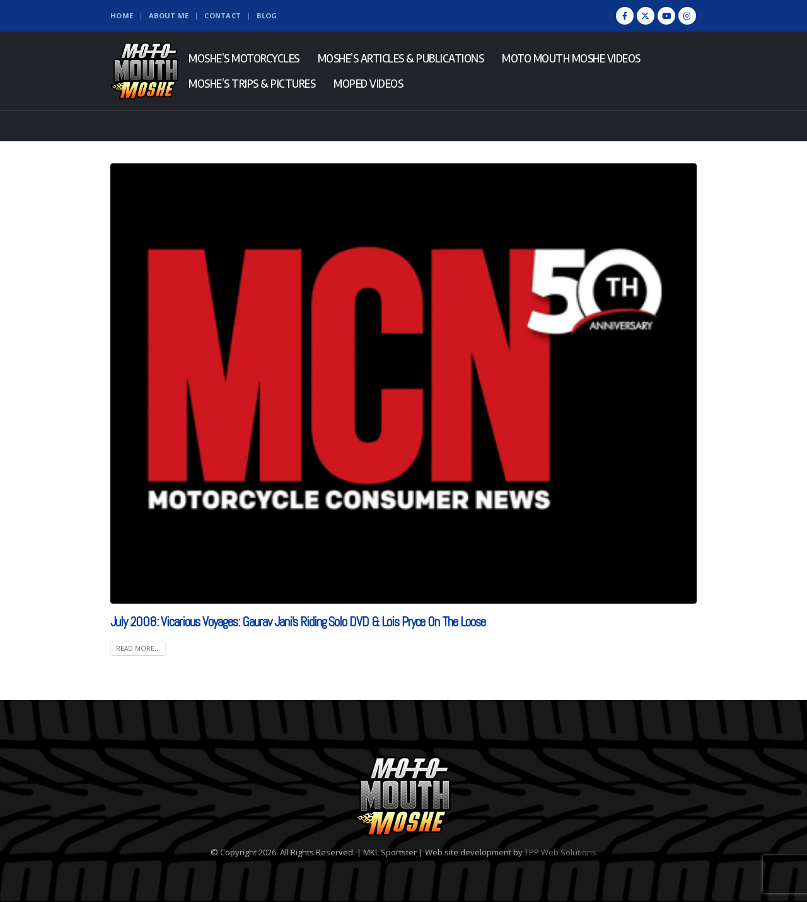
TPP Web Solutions (560, 852)
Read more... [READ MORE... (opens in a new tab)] (138, 648)
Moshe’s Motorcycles (244, 58)
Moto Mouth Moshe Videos (571, 58)
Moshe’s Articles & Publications (401, 58)
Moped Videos (368, 83)
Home (121, 15)
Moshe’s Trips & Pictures (252, 83)
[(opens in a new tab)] (403, 383)
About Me (169, 15)
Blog (267, 15)
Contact (222, 15)
